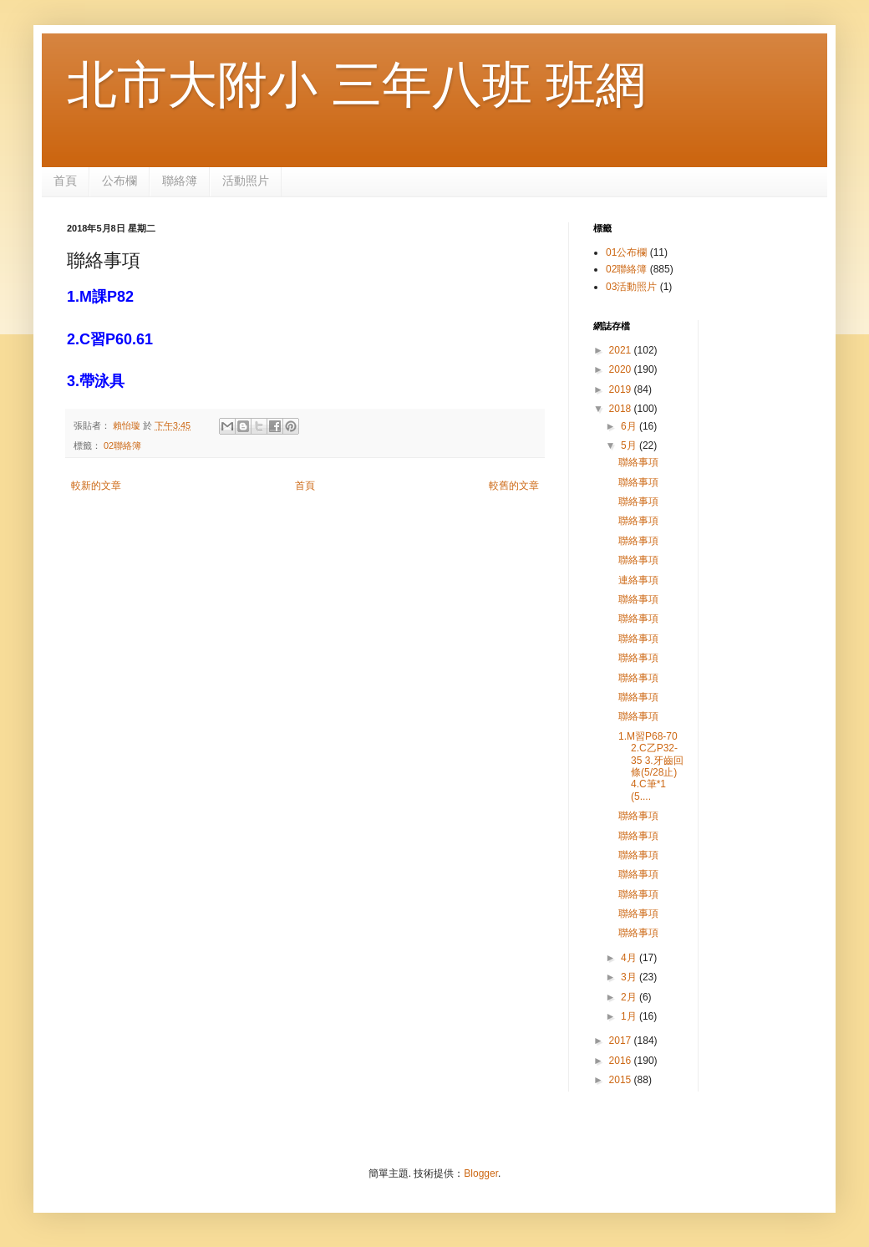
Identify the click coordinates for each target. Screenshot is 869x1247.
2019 (621, 389)
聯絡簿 (179, 180)
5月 (630, 445)
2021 (621, 350)
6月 (630, 426)
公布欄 (119, 180)
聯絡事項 (638, 462)
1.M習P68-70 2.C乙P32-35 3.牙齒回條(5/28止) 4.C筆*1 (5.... (651, 766)
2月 (630, 997)
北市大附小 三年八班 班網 (356, 85)
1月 (630, 1016)
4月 (630, 958)
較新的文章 (96, 485)
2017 (621, 1040)
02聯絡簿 (122, 445)
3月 (630, 977)
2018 (621, 409)
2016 (621, 1060)
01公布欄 (626, 252)
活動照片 (245, 180)
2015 (621, 1080)
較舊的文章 (514, 485)
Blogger (481, 1173)
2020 (621, 369)
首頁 (65, 180)
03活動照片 (631, 287)
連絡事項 (638, 580)
